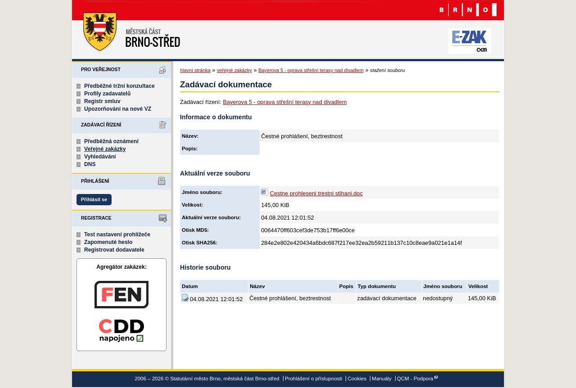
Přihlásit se (94, 199)
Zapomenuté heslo (108, 242)
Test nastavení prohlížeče (117, 234)
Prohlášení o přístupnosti (313, 378)
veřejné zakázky (234, 70)
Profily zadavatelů (107, 93)
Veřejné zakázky (105, 149)
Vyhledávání (100, 156)
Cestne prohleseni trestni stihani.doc (316, 193)
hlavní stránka (195, 70)
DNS (90, 164)
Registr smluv (102, 101)
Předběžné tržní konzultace (119, 86)
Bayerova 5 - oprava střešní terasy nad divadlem (311, 70)
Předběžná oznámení (111, 141)
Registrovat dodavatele (114, 250)
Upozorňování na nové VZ (117, 109)
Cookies (357, 378)
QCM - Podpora (415, 378)
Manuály (382, 378)
